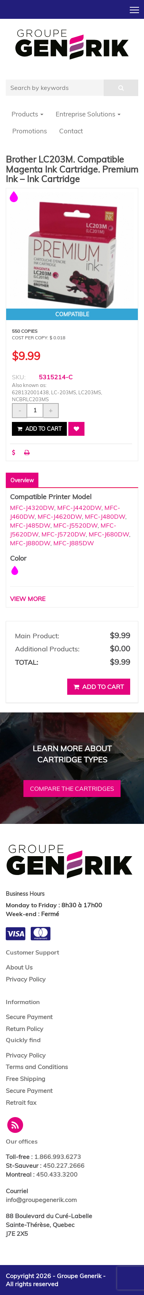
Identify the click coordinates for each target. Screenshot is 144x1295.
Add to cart (39, 428)
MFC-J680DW (109, 534)
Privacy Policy (26, 979)
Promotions (29, 131)
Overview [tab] (22, 480)
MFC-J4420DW (79, 507)
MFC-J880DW (30, 543)
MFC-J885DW (73, 543)
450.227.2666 (63, 1165)
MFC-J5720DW (63, 534)
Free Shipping (25, 1078)
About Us (19, 967)
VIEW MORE (27, 599)
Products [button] (27, 114)
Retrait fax (21, 1102)
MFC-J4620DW (60, 516)
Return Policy (24, 1029)
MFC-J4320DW (32, 507)
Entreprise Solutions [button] (88, 114)
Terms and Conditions (37, 1067)
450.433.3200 (57, 1174)
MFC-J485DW (30, 525)
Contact (71, 131)
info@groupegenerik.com (41, 1200)
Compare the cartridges (72, 788)
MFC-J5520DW (75, 525)
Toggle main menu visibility (135, 7)
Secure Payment (29, 1017)
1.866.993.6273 (57, 1157)
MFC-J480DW (105, 516)
